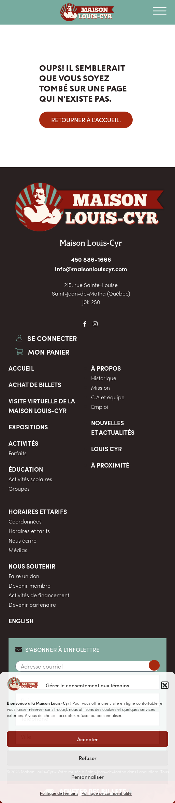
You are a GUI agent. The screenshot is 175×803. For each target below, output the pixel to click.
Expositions (28, 426)
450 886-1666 (91, 259)
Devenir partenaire (32, 604)
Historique (103, 378)
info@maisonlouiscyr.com (91, 268)
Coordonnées (25, 521)
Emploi (99, 406)
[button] (164, 685)
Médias (18, 550)
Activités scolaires (30, 479)
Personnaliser (87, 776)
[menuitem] (87, 621)
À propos (106, 368)
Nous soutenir (32, 566)
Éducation (26, 469)
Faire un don (24, 575)
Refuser (88, 757)
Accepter (87, 739)
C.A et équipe (108, 397)
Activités (23, 443)
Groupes (19, 488)
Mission (100, 387)
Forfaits (18, 453)
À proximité (110, 465)
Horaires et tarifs (38, 511)
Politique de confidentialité (107, 793)
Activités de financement (39, 595)
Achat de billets (35, 384)
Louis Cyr (106, 448)
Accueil (21, 368)
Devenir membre (29, 585)
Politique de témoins (59, 793)
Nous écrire (23, 540)
